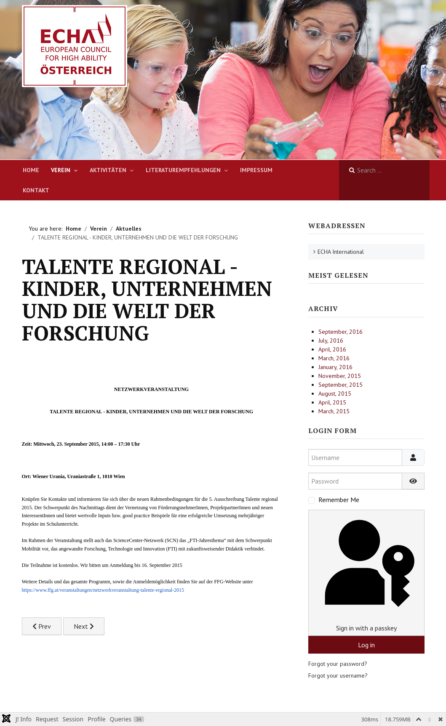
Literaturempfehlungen (183, 170)
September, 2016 (340, 331)
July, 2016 (330, 340)
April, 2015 (332, 402)
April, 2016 (332, 349)
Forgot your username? (338, 675)
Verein (60, 170)
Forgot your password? (337, 663)
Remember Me (338, 499)
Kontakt (36, 190)
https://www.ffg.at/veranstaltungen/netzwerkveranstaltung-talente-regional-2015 (103, 590)
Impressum (256, 170)
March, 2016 (334, 358)
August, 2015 (334, 393)
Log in (366, 645)
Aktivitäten (108, 170)
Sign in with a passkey (366, 572)
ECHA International (341, 251)
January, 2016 (335, 367)
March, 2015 (334, 411)
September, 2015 (340, 384)
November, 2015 (339, 376)
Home (31, 170)
